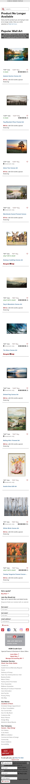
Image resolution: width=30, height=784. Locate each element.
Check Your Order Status (9, 663)
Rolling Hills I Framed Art (11, 440)
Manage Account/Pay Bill (14, 658)
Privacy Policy (5, 696)
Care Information (6, 691)
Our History (4, 730)
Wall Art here (13, 24)
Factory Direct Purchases (9, 682)
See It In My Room (7, 713)
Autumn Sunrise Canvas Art (12, 76)
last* (9, 772)
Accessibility (5, 744)
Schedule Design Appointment (10, 706)
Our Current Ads (6, 711)
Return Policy (5, 679)
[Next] (27, 99)
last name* (4, 613)
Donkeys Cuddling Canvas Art (13, 260)
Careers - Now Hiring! (8, 728)
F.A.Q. (3, 670)
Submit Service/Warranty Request (11, 668)
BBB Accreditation (6, 735)
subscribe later (7, 763)
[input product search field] (17, 9)
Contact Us (4, 665)
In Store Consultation (7, 708)
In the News (5, 733)
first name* (4, 607)
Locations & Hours (7, 704)
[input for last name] (9, 773)
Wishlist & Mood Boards (8, 722)
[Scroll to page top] (15, 760)
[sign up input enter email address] (15, 621)
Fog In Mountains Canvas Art (12, 304)
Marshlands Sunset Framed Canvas (14, 214)
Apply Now (14, 656)
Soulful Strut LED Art (10, 486)
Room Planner (5, 717)
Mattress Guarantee (7, 686)
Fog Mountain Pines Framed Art (13, 122)
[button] (27, 70)
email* (9, 777)
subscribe (5, 781)
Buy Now (4, 594)
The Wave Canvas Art (10, 350)
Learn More (14, 654)
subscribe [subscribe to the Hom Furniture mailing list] (5, 625)
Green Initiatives (6, 742)
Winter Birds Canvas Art (11, 528)
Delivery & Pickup (6, 672)
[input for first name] (9, 768)
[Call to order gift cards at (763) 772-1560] (19, 758)
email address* (6, 619)
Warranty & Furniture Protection (11, 689)
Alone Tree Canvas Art (10, 168)
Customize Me (5, 715)
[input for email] (9, 778)
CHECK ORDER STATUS (15, 1)
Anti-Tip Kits (5, 693)
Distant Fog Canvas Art (10, 394)
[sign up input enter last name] (15, 615)
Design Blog (5, 720)
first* (9, 767)
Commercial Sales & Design (10, 737)
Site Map (4, 698)
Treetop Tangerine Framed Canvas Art (15, 574)
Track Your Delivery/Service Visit (11, 675)
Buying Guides (5, 677)
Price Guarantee (6, 684)
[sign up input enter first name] (15, 609)
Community (4, 740)
